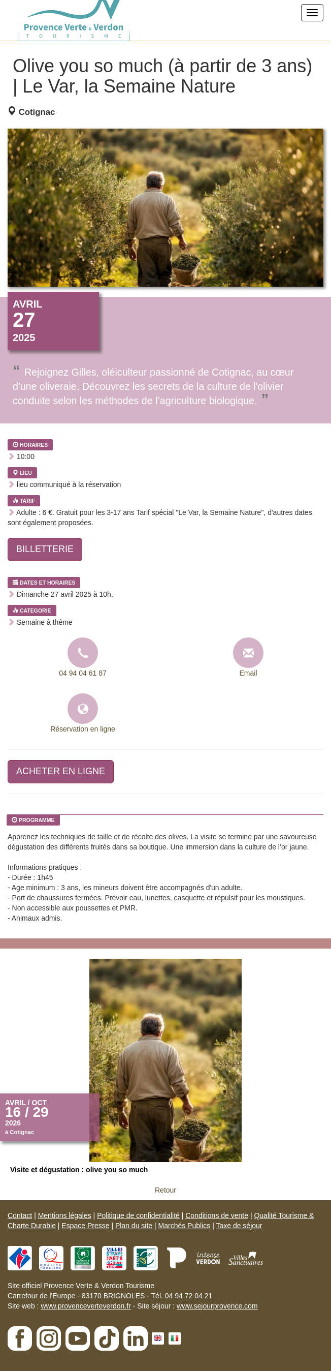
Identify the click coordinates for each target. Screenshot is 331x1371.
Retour (165, 1190)
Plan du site (133, 1226)
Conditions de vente (216, 1215)
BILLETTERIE (45, 549)
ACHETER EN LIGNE (60, 771)
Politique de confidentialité (138, 1215)
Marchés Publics (184, 1226)
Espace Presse (85, 1226)
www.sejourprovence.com (217, 1306)
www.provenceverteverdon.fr (85, 1306)
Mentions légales (64, 1215)
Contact (20, 1215)
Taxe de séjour (239, 1226)
